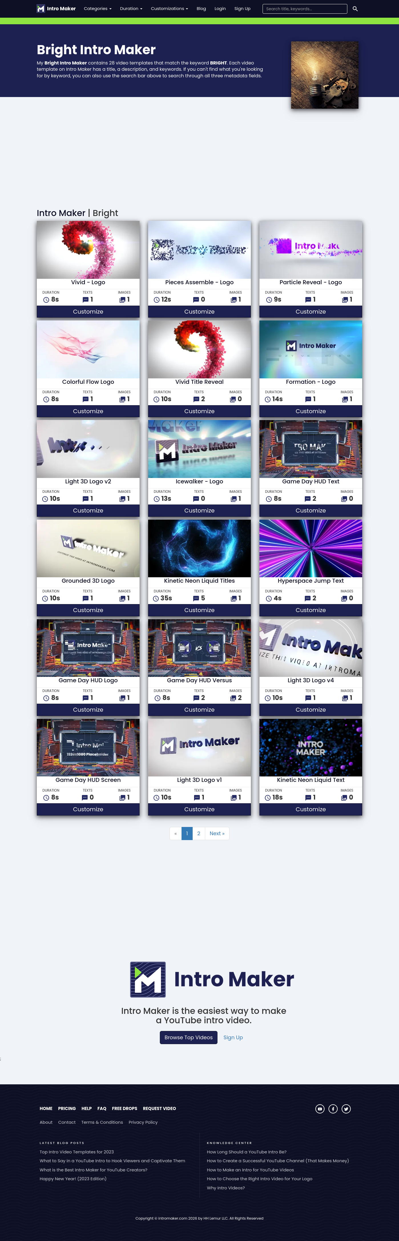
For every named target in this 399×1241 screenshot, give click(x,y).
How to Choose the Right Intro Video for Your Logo (260, 1179)
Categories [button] (98, 8)
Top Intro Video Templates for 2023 (77, 1152)
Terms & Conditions (102, 1122)
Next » (217, 833)
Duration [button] (131, 8)
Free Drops (124, 1108)
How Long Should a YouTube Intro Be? (247, 1152)
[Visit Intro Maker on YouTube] (320, 1112)
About (46, 1122)
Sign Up (242, 8)
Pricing (67, 1108)
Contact (67, 1122)
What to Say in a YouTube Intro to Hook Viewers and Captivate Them (112, 1161)
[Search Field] (305, 9)
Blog (201, 8)
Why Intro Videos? (226, 1188)
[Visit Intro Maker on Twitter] (346, 1112)
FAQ (101, 1108)
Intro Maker (61, 213)
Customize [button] (104, 311)
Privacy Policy (143, 1122)
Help (87, 1108)
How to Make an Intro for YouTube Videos (250, 1170)
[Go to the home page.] (56, 8)
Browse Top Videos (189, 1037)
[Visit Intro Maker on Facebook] (333, 1112)
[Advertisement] (199, 160)
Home (46, 1108)
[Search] (355, 9)
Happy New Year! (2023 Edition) (73, 1179)
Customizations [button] (169, 8)
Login (220, 8)
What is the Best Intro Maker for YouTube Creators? (93, 1170)
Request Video (159, 1108)
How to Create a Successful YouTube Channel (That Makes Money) (278, 1161)
